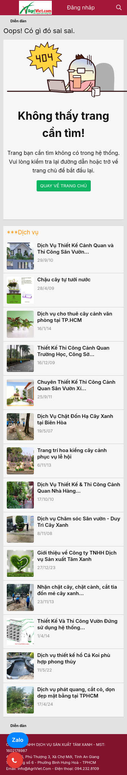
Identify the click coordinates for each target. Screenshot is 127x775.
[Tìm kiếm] (119, 8)
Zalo (17, 739)
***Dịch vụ (22, 232)
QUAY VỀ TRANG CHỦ (63, 185)
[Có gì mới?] (105, 8)
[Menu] (9, 8)
